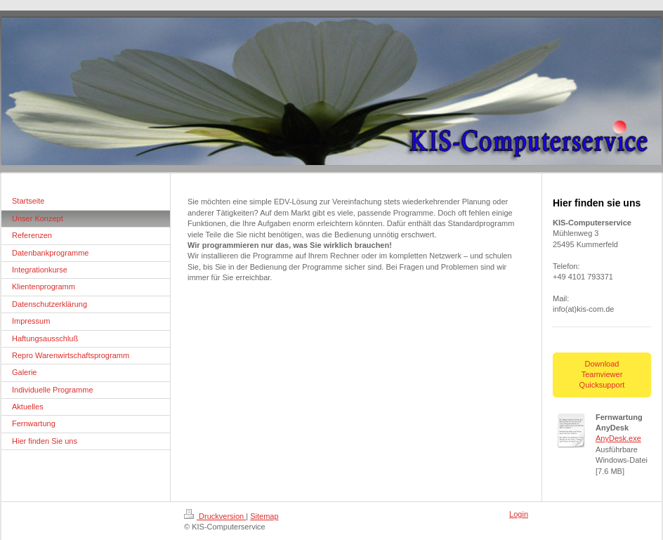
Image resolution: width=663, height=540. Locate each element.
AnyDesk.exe (618, 438)
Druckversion (215, 516)
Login (518, 514)
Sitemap (264, 516)
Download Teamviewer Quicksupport (602, 375)
